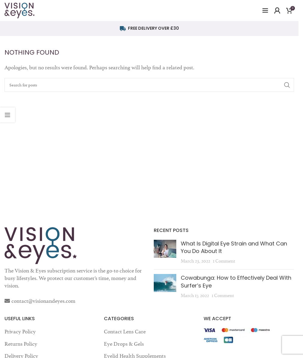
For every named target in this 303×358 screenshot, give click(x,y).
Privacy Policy (20, 331)
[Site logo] (20, 9)
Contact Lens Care (125, 331)
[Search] (149, 85)
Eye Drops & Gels (124, 344)
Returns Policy (21, 344)
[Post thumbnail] (165, 252)
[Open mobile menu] (265, 11)
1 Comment (224, 261)
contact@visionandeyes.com (43, 301)
